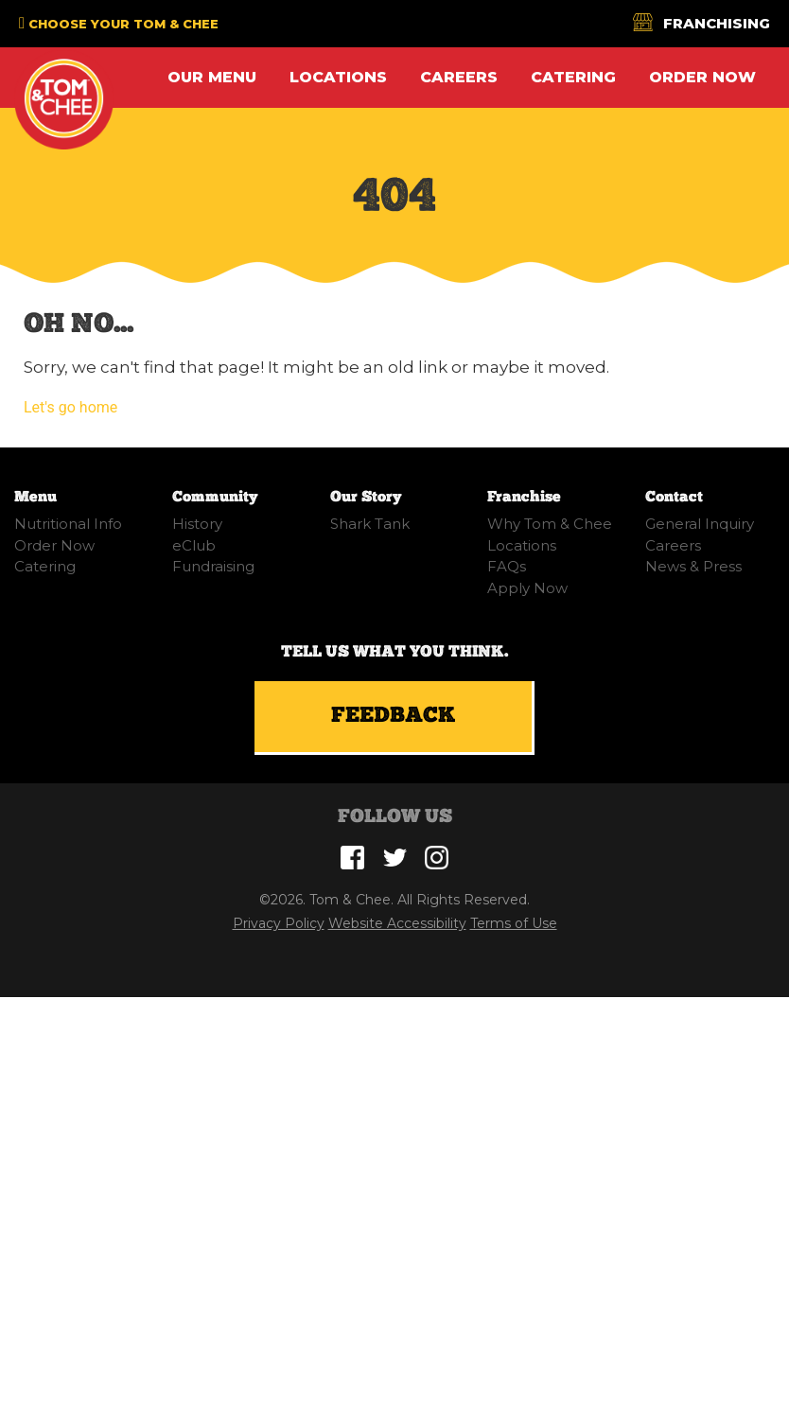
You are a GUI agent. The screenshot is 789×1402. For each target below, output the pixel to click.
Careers (459, 77)
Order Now (702, 77)
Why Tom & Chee (549, 524)
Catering (573, 77)
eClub (194, 545)
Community (214, 497)
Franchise (524, 497)
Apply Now (527, 588)
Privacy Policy (278, 923)
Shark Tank (370, 524)
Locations (338, 77)
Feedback (393, 716)
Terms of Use (513, 923)
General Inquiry (699, 524)
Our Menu (211, 77)
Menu (35, 497)
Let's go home (70, 407)
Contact (674, 497)
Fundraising (213, 566)
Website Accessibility (397, 923)
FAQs (506, 566)
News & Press (693, 566)
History (197, 524)
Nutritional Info (68, 524)
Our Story (365, 497)
